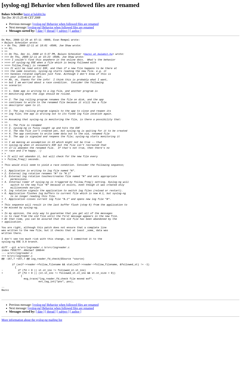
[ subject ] (63, 30)
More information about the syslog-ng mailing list (32, 371)
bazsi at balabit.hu (35, 14)
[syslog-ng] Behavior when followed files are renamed (65, 24)
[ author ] (75, 30)
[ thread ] (50, 30)
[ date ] (40, 30)
